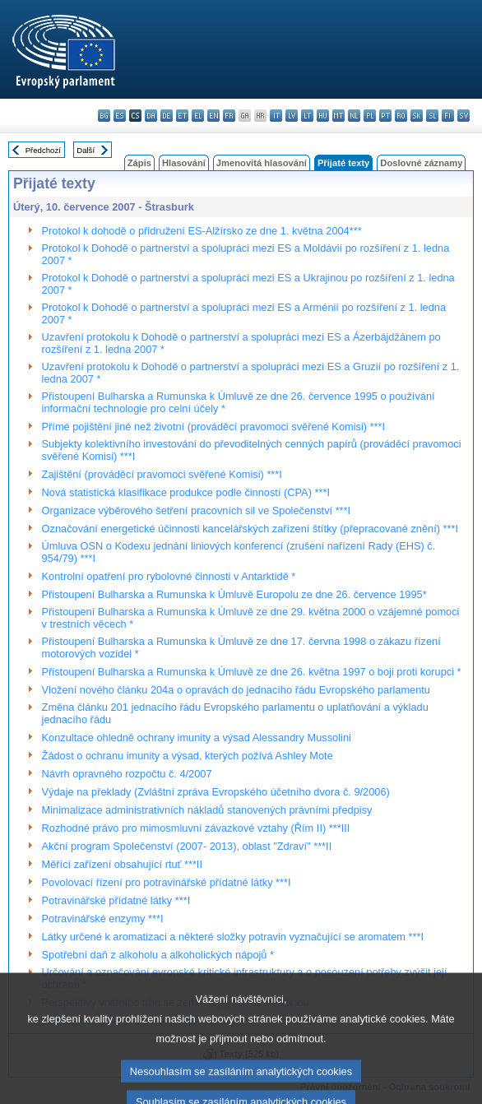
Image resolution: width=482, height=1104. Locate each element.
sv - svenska (463, 115)
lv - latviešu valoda (291, 115)
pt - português (385, 115)
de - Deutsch (166, 115)
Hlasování (184, 163)
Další (85, 150)
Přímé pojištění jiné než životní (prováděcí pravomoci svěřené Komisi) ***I (214, 426)
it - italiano (276, 115)
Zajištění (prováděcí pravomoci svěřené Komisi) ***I (162, 474)
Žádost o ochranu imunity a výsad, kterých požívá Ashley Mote (187, 755)
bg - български (104, 115)
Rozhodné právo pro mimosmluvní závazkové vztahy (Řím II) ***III (196, 828)
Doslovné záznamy (421, 163)
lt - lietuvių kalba (307, 115)
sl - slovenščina (432, 115)
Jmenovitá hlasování (261, 163)
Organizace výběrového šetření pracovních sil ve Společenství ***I (196, 510)
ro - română (401, 115)
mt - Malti (338, 115)
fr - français (229, 115)
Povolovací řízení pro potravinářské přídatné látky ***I (166, 882)
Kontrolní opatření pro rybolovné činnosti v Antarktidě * (169, 576)
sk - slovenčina (416, 115)
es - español (120, 115)
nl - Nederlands (354, 115)
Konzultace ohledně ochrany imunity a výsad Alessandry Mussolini (196, 737)
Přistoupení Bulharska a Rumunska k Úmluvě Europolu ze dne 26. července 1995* (234, 594)
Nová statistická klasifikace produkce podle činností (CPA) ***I (186, 492)
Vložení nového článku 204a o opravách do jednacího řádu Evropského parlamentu (236, 690)
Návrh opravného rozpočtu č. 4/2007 (127, 774)
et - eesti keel (182, 115)
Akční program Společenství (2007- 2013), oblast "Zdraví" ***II (187, 846)
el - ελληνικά (198, 115)
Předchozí (43, 150)
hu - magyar (323, 115)
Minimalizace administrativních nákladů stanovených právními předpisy (207, 810)
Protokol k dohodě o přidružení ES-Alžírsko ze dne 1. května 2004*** (202, 231)
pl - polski (370, 115)
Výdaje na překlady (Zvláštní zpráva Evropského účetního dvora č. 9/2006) (216, 792)
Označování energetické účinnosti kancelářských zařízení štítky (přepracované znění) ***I (250, 528)
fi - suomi (448, 115)
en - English (213, 115)
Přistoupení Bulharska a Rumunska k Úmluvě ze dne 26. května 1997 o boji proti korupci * (251, 672)
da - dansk (151, 115)
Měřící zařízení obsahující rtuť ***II (122, 864)
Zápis (139, 163)
